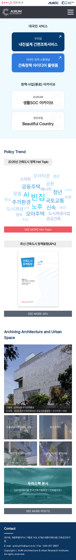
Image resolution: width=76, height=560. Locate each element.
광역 (26, 208)
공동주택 (31, 187)
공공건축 (53, 218)
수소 (25, 219)
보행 (68, 197)
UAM (68, 190)
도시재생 (15, 209)
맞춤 (17, 194)
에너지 (46, 189)
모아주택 (35, 214)
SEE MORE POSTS (38, 511)
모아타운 (41, 176)
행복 (19, 215)
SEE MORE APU (38, 313)
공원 (50, 184)
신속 (51, 207)
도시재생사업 (59, 213)
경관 (56, 176)
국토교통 (55, 201)
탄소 (7, 199)
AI (26, 194)
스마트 (25, 179)
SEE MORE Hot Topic (38, 229)
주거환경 (21, 202)
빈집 (38, 197)
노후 (37, 206)
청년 (57, 192)
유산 (63, 207)
